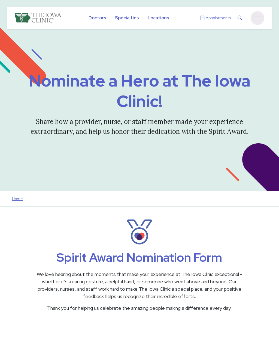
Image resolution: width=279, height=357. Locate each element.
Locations (158, 18)
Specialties (127, 18)
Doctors (97, 18)
